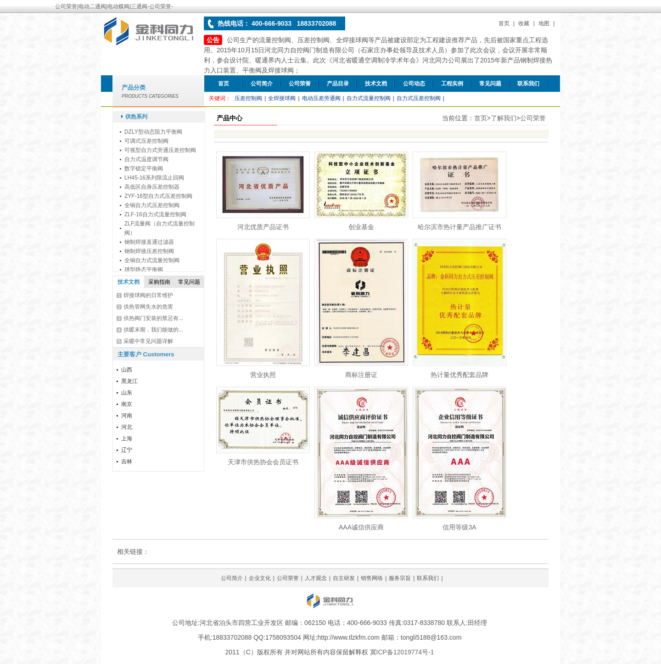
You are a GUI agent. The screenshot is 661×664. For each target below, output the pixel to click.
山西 (126, 369)
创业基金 (361, 227)
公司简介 (262, 83)
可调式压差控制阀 (146, 141)
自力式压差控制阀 (419, 98)
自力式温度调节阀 (146, 159)
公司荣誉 (300, 83)
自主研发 (344, 578)
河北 (126, 427)
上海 (126, 438)
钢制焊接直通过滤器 (149, 242)
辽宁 (126, 450)
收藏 (523, 23)
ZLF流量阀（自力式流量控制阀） (159, 228)
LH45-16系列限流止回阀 (154, 177)
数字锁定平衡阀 (143, 168)
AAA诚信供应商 (361, 527)
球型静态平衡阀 (143, 269)
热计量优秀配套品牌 (459, 374)
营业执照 (263, 374)
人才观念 (316, 578)
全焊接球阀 (282, 98)
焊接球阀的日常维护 (148, 295)
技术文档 (376, 83)
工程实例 (452, 83)
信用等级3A (459, 527)
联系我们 (528, 83)
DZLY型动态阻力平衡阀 (153, 132)
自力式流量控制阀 (369, 98)
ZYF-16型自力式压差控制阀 (158, 196)
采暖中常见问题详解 (148, 341)
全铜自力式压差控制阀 (151, 205)
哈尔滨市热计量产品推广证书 (459, 227)
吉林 (126, 461)
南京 (126, 404)
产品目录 (338, 83)
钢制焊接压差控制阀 (149, 251)
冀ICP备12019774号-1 (402, 652)
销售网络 (372, 578)
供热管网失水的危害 (148, 307)
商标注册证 (361, 374)
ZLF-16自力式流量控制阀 (155, 214)
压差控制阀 (248, 98)
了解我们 (503, 118)
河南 (126, 415)
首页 (504, 23)
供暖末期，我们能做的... (153, 329)
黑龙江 (129, 381)
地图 (543, 23)
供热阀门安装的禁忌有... (153, 318)
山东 (126, 392)
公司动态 (414, 83)
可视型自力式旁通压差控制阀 (160, 150)
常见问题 (490, 83)
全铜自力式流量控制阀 (151, 260)
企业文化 (260, 578)
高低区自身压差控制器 (151, 187)
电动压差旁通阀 (321, 98)
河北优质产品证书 (263, 227)
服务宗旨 (400, 578)
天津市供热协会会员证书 (263, 462)
